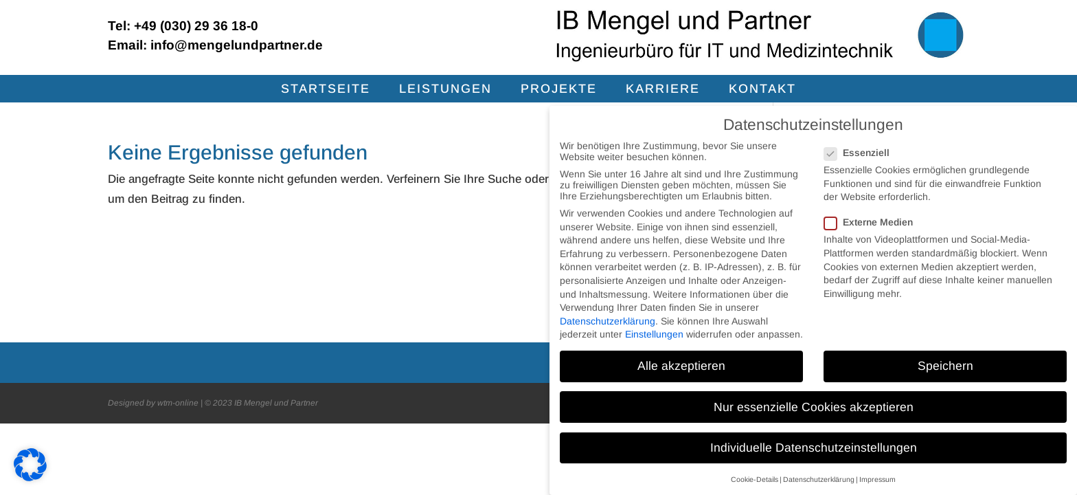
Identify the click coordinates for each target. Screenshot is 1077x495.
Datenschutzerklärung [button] (818, 479)
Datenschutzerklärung (607, 321)
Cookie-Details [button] (754, 479)
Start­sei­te (325, 90)
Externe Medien (874, 222)
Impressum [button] (877, 479)
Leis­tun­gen (445, 90)
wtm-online (178, 403)
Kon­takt (762, 90)
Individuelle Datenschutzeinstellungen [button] (813, 447)
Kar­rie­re (663, 90)
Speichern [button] (945, 366)
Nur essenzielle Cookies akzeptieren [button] (814, 407)
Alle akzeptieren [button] (681, 366)
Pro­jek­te (559, 90)
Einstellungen (654, 334)
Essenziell (862, 152)
